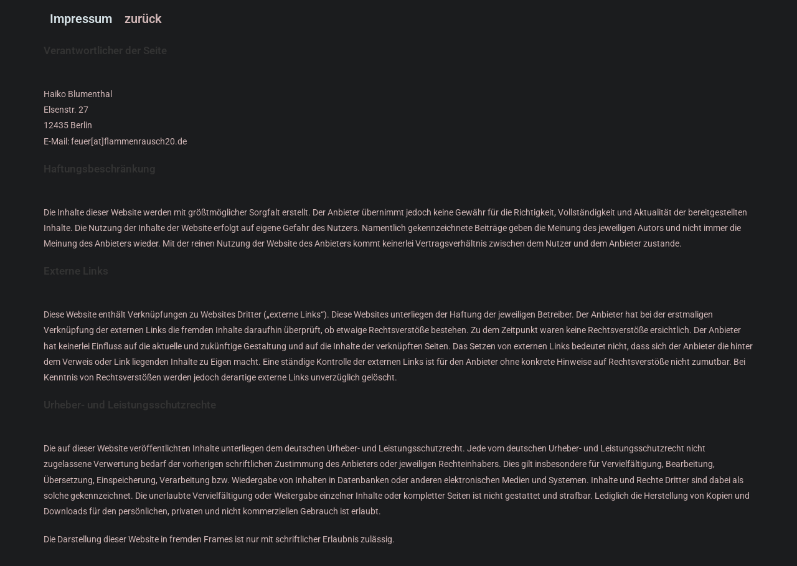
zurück (143, 18)
